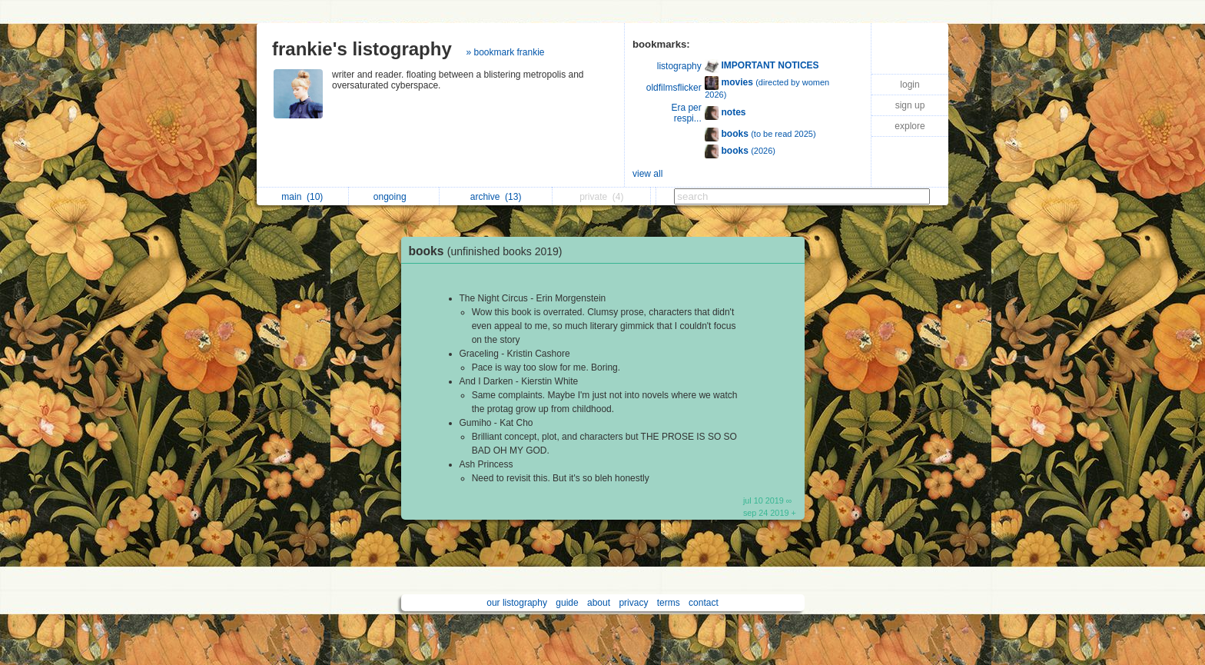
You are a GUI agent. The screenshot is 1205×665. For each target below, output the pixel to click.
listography (679, 66)
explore (909, 126)
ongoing (393, 196)
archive (496, 196)
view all (647, 173)
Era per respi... (686, 113)
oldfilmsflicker (674, 87)
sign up (910, 105)
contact (704, 602)
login (909, 84)
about (598, 602)
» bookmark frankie (505, 52)
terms (668, 602)
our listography (516, 602)
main (302, 196)
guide (567, 602)
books (489, 251)
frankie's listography (362, 48)
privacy (633, 602)
